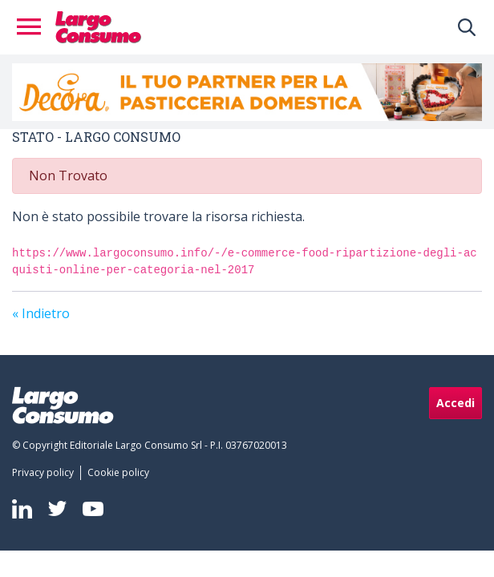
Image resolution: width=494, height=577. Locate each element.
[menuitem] (46, 473)
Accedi (455, 402)
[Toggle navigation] (33, 27)
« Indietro (41, 313)
